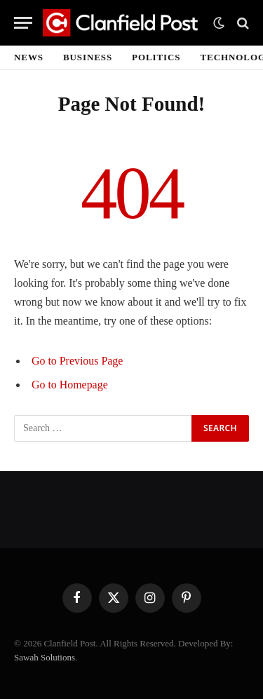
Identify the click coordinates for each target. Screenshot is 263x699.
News (28, 57)
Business (87, 57)
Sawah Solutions (44, 657)
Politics (156, 57)
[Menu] (23, 23)
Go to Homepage (70, 385)
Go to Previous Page (77, 361)
